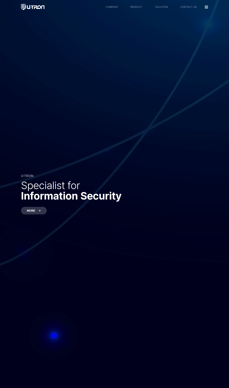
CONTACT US (188, 6)
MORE (34, 210)
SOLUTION (161, 6)
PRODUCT (136, 6)
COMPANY (112, 6)
